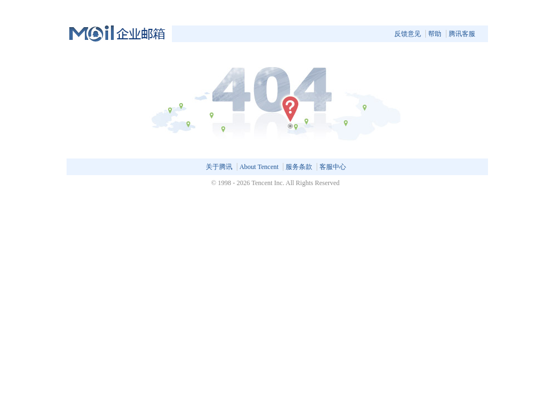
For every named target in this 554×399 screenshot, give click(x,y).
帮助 (434, 34)
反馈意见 (407, 34)
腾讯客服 (462, 34)
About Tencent (259, 167)
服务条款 (299, 167)
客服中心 (332, 167)
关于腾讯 (219, 167)
